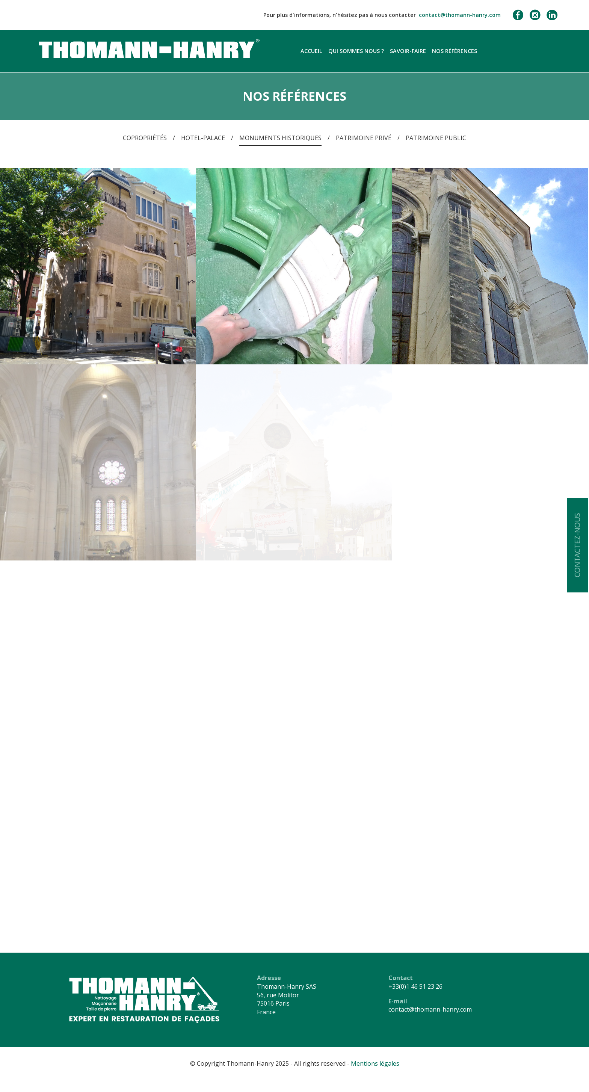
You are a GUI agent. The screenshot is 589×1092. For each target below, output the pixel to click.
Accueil (311, 50)
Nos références (454, 50)
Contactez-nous (577, 545)
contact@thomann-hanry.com (460, 14)
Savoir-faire (408, 50)
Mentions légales (375, 1063)
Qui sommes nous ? (356, 50)
